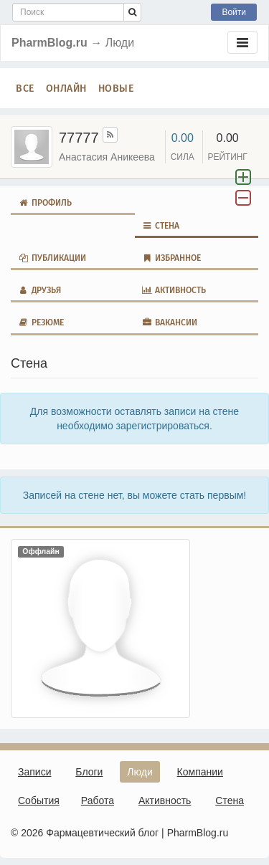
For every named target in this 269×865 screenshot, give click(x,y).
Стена (161, 226)
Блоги (89, 772)
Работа (97, 800)
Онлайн (66, 88)
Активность (174, 290)
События (39, 800)
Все (25, 88)
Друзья (39, 290)
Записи (34, 772)
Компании (200, 772)
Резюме (41, 322)
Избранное (172, 258)
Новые (116, 88)
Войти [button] (234, 12)
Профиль (45, 203)
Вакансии (170, 322)
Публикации (52, 258)
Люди (139, 772)
